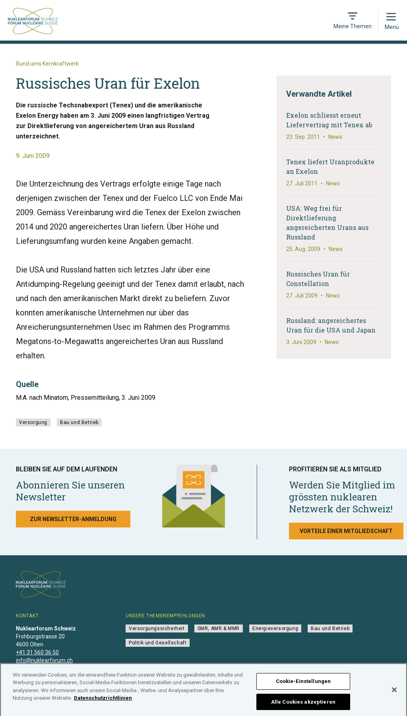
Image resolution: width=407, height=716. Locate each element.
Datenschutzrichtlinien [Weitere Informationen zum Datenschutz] (103, 702)
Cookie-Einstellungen (303, 685)
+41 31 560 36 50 (37, 652)
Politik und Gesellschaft (157, 643)
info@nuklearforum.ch (44, 660)
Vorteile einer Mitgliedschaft (346, 531)
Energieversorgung (275, 628)
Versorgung (33, 422)
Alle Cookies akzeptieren (303, 706)
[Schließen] (394, 693)
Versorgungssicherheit (157, 628)
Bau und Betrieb (79, 422)
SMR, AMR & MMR (219, 628)
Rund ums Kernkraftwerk (47, 63)
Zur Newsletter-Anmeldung (73, 519)
